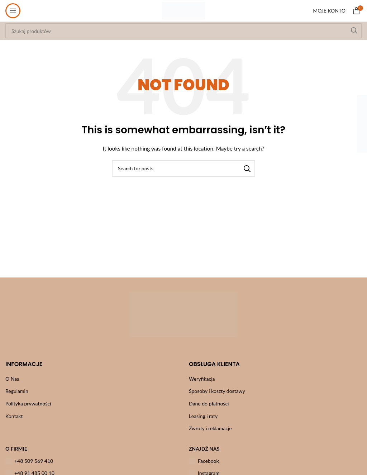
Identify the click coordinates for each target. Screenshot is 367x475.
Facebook (204, 461)
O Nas (12, 379)
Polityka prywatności (28, 403)
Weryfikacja (202, 379)
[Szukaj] (183, 168)
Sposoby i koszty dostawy (217, 391)
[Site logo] (183, 10)
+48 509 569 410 (29, 461)
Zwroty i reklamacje (210, 428)
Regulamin (16, 391)
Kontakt (14, 416)
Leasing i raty (203, 416)
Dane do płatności (209, 403)
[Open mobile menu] (13, 11)
